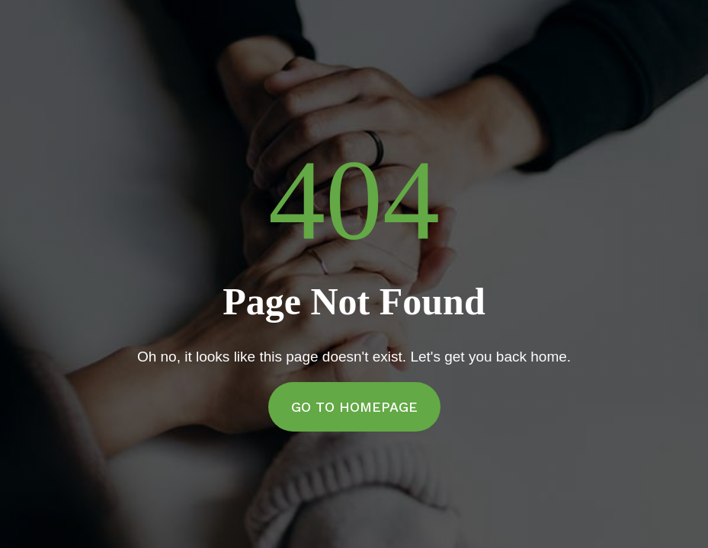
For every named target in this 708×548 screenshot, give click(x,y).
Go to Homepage (354, 407)
